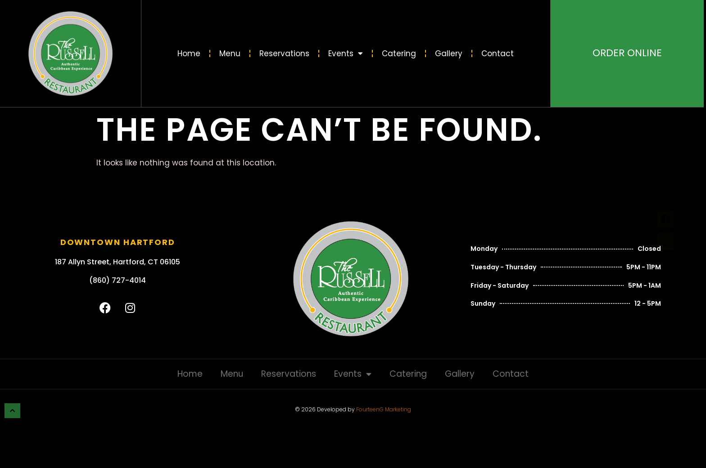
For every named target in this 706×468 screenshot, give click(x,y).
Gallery (448, 53)
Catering (399, 53)
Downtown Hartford (117, 242)
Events (345, 53)
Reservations (284, 53)
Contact (497, 53)
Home (188, 53)
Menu (229, 53)
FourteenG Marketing (383, 409)
